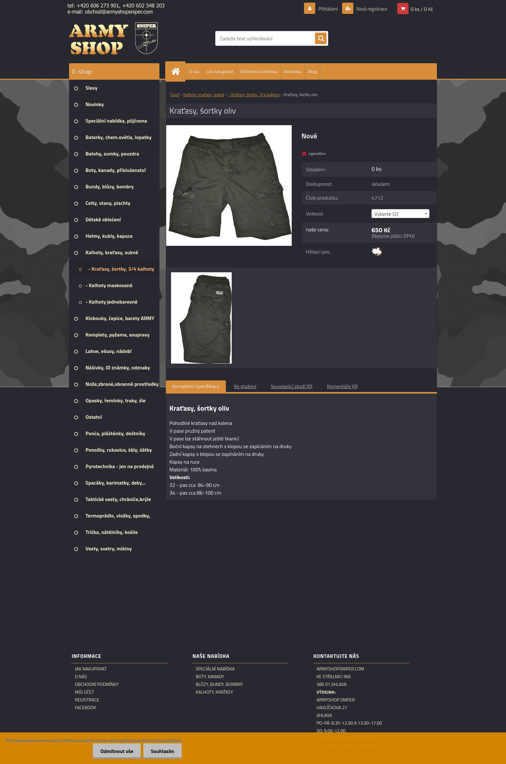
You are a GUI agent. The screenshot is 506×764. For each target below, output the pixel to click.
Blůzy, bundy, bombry (219, 684)
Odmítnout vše (115, 751)
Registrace (87, 700)
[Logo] (113, 38)
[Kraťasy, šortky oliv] (229, 128)
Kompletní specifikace (195, 386)
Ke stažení (245, 386)
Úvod (174, 94)
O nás (194, 71)
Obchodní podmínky (259, 71)
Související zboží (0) (291, 386)
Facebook (85, 707)
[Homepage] (178, 71)
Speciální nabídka (215, 669)
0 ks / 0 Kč (421, 9)
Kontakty (293, 71)
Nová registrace (369, 9)
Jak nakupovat (220, 71)
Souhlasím (162, 751)
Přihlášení (324, 9)
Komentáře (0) (342, 386)
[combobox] (400, 213)
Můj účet (84, 692)
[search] (321, 39)
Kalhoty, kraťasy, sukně (203, 94)
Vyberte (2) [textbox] (386, 214)
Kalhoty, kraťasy (214, 692)
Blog (313, 71)
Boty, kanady (210, 676)
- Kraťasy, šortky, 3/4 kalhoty (253, 94)
